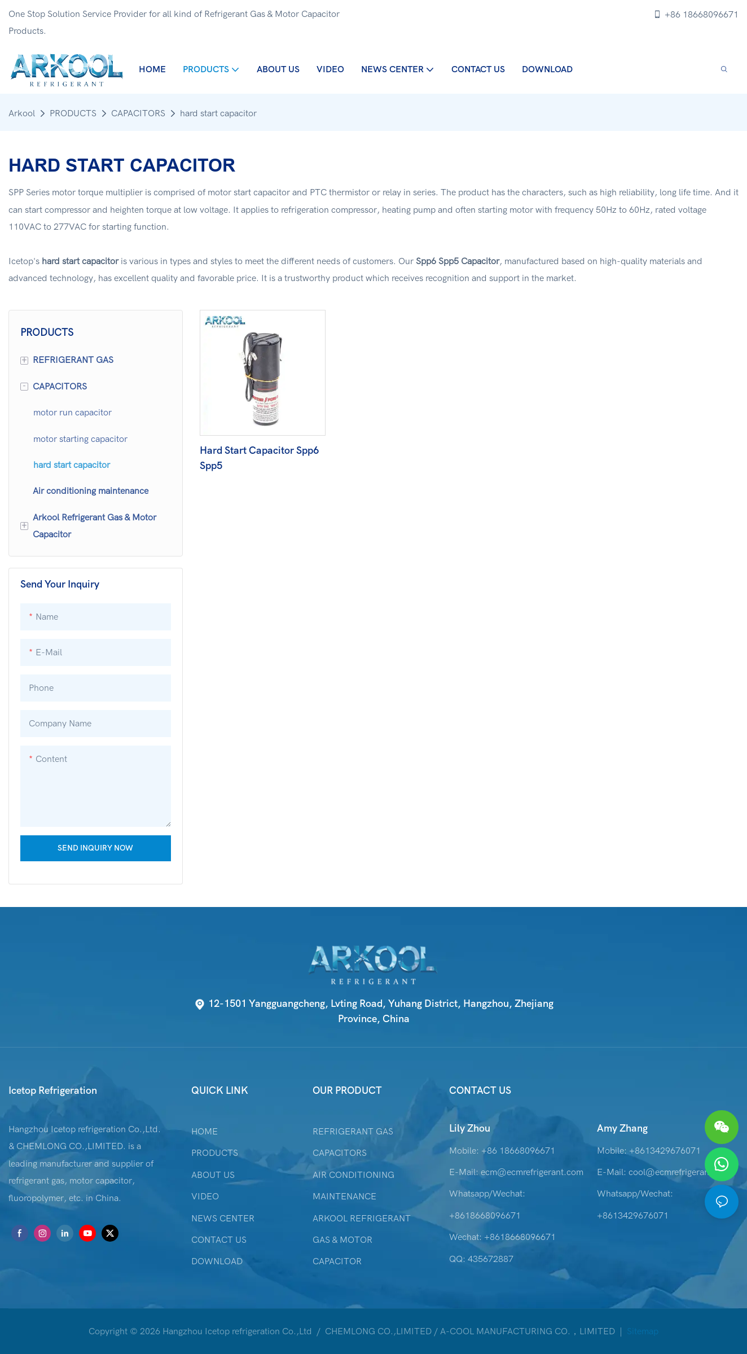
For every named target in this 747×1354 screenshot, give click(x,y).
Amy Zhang (622, 1128)
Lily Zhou (469, 1128)
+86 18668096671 (696, 15)
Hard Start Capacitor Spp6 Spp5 (259, 458)
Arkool (21, 113)
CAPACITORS (138, 113)
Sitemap (641, 1331)
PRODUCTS (73, 113)
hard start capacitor (218, 113)
